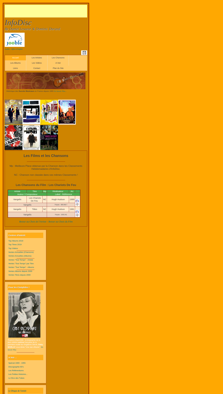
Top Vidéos (13, 248)
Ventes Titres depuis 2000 (19, 275)
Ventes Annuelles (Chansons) (21, 252)
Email (84, 52)
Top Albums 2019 (15, 241)
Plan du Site (58, 68)
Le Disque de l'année (17, 391)
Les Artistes (37, 58)
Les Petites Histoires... (18, 374)
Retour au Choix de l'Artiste (32, 221)
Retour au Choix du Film (60, 221)
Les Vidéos (37, 63)
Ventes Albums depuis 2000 (20, 271)
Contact (36, 68)
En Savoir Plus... (60, 91)
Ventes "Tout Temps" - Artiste (20, 260)
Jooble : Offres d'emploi (13, 49)
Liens (15, 68)
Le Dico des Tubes (16, 378)
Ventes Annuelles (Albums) (19, 256)
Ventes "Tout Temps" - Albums (21, 267)
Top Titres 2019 (15, 244)
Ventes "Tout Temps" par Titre (21, 263)
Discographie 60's (16, 367)
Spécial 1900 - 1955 (17, 363)
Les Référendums (16, 370)
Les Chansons (58, 58)
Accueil (15, 58)
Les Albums (15, 63)
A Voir (58, 63)
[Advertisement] (56, 11)
